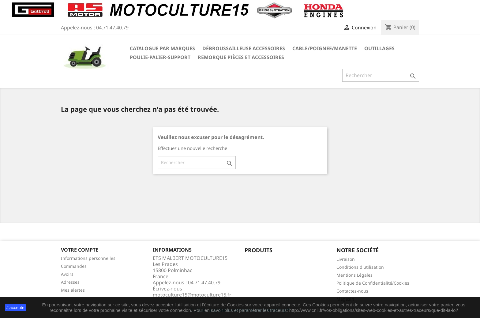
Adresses (70, 282)
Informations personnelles (88, 258)
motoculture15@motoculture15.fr (192, 294)
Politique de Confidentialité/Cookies (372, 283)
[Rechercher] (380, 75)
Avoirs (67, 274)
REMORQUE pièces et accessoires (241, 57)
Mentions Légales (354, 275)
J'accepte (15, 307)
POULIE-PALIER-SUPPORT (160, 57)
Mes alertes (73, 290)
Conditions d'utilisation (360, 267)
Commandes (74, 266)
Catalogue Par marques (162, 48)
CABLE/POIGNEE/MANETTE (324, 48)
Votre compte (79, 249)
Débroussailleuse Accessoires (243, 48)
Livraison (345, 259)
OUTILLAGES (379, 48)
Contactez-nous (352, 291)
